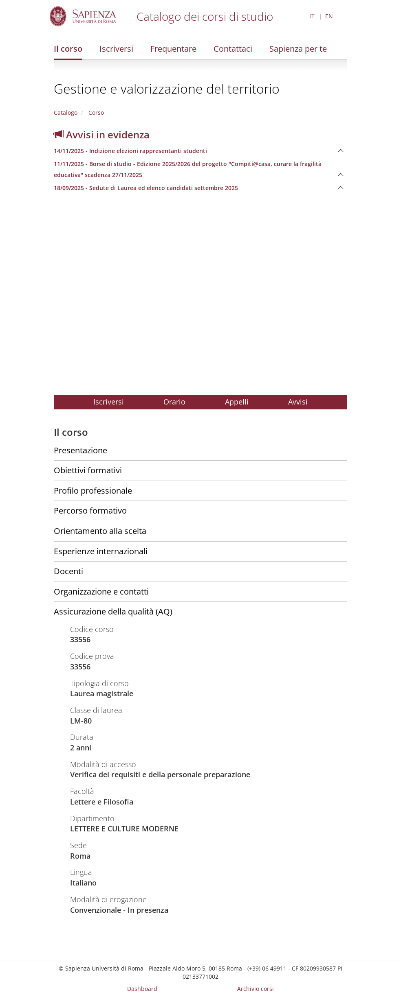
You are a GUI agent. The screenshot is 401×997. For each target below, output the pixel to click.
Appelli (237, 402)
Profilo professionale (93, 490)
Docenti (68, 571)
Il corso (68, 48)
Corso (95, 112)
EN (329, 16)
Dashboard (142, 989)
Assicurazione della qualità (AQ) (113, 611)
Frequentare (173, 48)
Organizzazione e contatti (101, 591)
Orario (174, 402)
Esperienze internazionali (101, 551)
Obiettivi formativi (88, 470)
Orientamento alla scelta (100, 530)
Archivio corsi (255, 989)
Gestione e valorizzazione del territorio (167, 88)
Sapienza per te (298, 48)
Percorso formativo (90, 510)
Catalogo (65, 112)
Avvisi (298, 402)
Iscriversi (116, 48)
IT (312, 16)
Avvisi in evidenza (102, 134)
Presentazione (80, 450)
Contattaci (233, 48)
